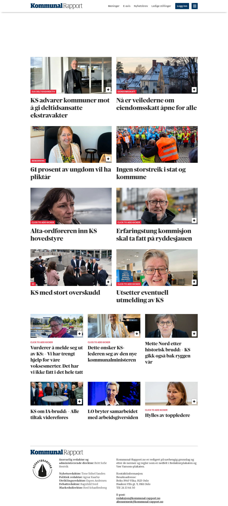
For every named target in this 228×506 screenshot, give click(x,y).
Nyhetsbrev (141, 6)
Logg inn (182, 6)
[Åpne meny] (195, 6)
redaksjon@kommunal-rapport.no (138, 498)
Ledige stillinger (161, 6)
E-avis (126, 6)
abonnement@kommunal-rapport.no (139, 501)
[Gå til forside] (56, 6)
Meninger (113, 6)
